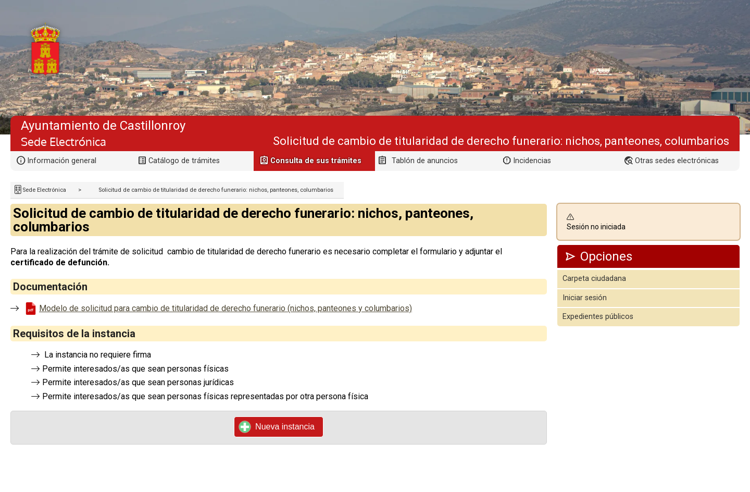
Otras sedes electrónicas (677, 160)
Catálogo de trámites (184, 160)
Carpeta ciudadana (594, 278)
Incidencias (532, 160)
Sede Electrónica (44, 190)
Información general (61, 160)
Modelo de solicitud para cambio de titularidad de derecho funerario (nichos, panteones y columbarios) (225, 308)
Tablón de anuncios (425, 160)
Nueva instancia (277, 427)
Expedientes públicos (597, 316)
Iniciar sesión (584, 297)
